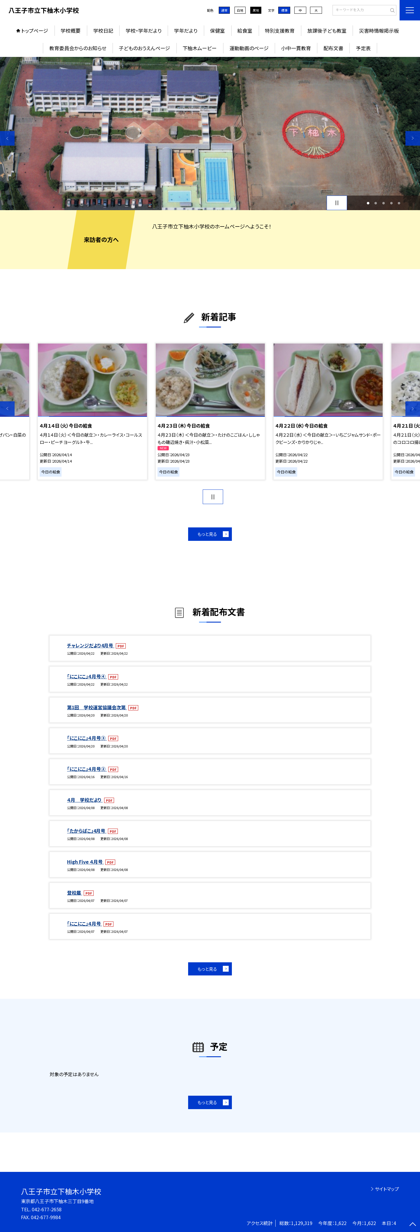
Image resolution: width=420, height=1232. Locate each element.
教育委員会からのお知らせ (77, 48)
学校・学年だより (144, 30)
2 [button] (375, 203)
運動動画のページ (249, 48)
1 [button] (368, 203)
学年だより (185, 30)
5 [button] (399, 203)
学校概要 (70, 30)
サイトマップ (387, 1188)
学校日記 (103, 30)
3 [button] (383, 203)
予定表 (363, 48)
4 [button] (391, 203)
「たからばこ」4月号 (86, 830)
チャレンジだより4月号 (90, 645)
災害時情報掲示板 (379, 30)
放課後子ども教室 (326, 30)
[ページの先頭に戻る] (412, 1224)
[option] (210, 133)
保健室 (217, 30)
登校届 (74, 892)
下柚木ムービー (200, 48)
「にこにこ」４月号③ (87, 737)
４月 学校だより (85, 799)
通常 (224, 10)
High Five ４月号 (85, 861)
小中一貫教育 (296, 48)
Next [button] (412, 138)
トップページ (34, 30)
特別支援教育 (280, 30)
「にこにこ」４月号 (84, 923)
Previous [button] (7, 138)
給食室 (244, 30)
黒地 (256, 10)
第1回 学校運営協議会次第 (97, 707)
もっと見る (207, 534)
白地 (240, 10)
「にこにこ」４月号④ (87, 676)
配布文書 (333, 48)
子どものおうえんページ (144, 48)
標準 (284, 10)
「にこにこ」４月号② (87, 768)
